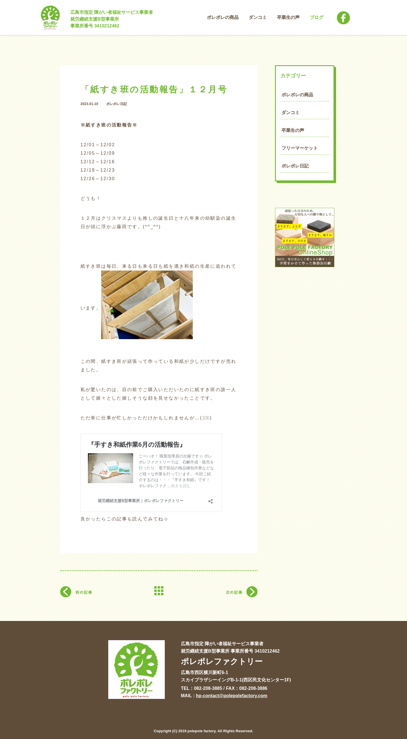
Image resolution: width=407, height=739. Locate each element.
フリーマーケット (300, 148)
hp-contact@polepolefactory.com (231, 695)
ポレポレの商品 (297, 94)
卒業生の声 (293, 130)
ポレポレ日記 (295, 166)
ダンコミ (291, 112)
